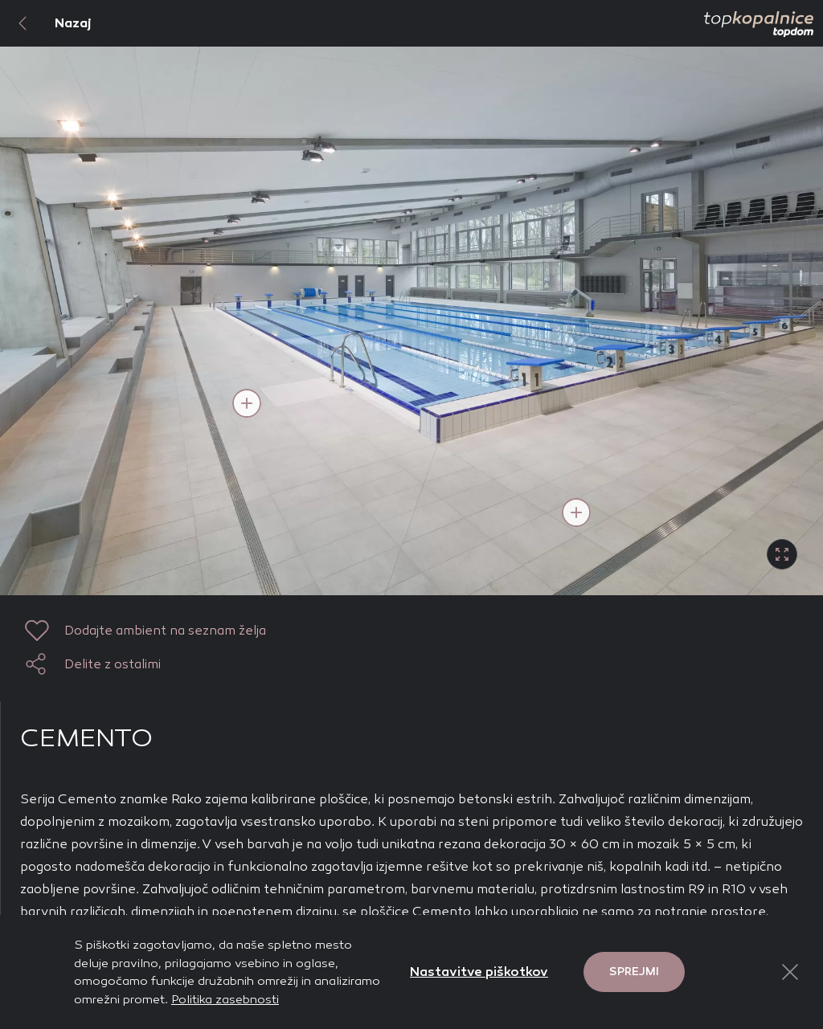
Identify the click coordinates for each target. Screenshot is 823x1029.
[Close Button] (790, 972)
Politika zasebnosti (225, 999)
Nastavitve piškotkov (479, 971)
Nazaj (46, 23)
